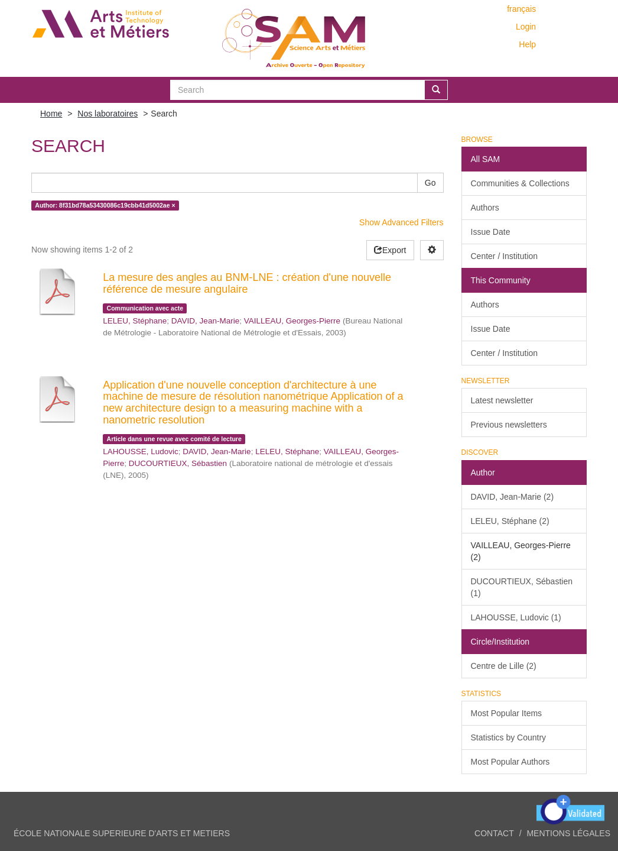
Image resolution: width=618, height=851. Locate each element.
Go (430, 182)
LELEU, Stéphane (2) (510, 521)
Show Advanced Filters (401, 222)
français (521, 9)
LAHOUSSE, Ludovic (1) (516, 617)
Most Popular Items (506, 713)
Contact (494, 833)
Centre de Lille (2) (503, 666)
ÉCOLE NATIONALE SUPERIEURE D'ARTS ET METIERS (122, 833)
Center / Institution (504, 256)
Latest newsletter (502, 400)
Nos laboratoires (107, 113)
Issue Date (490, 232)
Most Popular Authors (510, 761)
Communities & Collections (520, 183)
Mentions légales (568, 833)
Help (527, 44)
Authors (485, 207)
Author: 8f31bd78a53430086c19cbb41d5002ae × (105, 205)
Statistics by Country (509, 737)
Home (51, 113)
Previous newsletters (509, 424)
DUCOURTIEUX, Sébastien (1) (522, 587)
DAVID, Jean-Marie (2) (512, 496)
